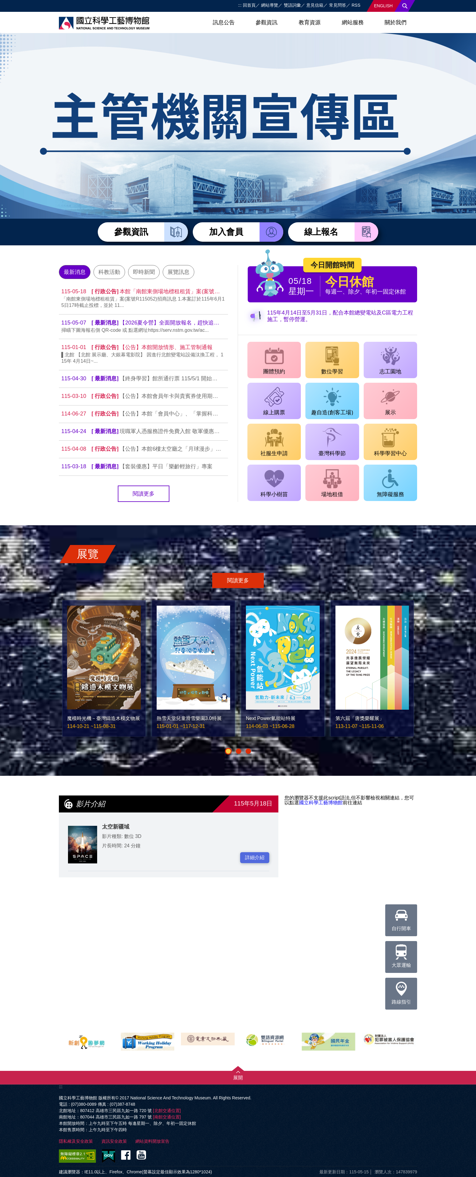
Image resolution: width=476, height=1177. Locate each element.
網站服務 (353, 22)
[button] (228, 751)
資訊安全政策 (114, 1141)
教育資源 (310, 22)
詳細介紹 (254, 857)
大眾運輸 (401, 954)
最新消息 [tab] (75, 272)
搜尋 (405, 6)
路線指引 (401, 991)
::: (240, 5)
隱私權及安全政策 (76, 1141)
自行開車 (401, 917)
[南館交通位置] (167, 1117)
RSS (356, 5)
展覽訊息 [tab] (178, 272)
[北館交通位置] (167, 1110)
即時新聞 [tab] (144, 272)
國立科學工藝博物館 (321, 802)
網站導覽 (269, 5)
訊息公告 (224, 22)
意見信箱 (314, 5)
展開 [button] (238, 1077)
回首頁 (249, 5)
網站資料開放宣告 (152, 1141)
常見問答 (337, 5)
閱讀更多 (144, 494)
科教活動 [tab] (109, 272)
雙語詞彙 (292, 5)
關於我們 (395, 22)
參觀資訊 (266, 22)
